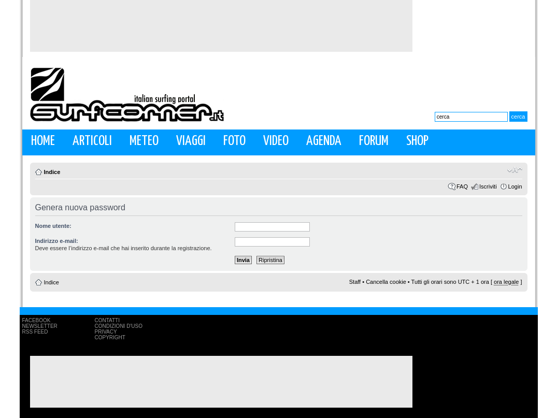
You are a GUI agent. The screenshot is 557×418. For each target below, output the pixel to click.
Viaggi (191, 141)
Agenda (323, 141)
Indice (52, 172)
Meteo (144, 141)
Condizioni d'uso (118, 326)
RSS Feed (35, 332)
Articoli (92, 141)
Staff (355, 282)
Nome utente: (53, 226)
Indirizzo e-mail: (56, 241)
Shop (417, 141)
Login (515, 186)
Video (276, 141)
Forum (374, 141)
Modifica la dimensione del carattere (514, 170)
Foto (234, 141)
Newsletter (40, 326)
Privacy (106, 332)
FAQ (462, 186)
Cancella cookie (386, 282)
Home (43, 141)
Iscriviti (488, 186)
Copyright (110, 337)
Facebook (36, 320)
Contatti (107, 320)
